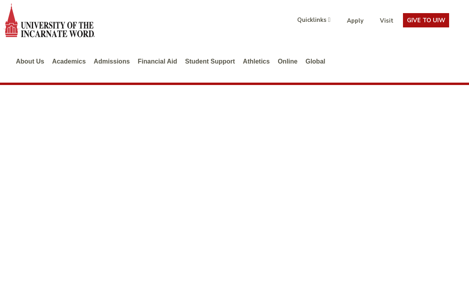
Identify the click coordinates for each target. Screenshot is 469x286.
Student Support (210, 61)
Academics (69, 61)
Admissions (112, 61)
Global (315, 61)
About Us (30, 61)
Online (288, 61)
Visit (386, 21)
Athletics (256, 61)
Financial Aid (157, 61)
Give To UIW (426, 20)
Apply (355, 21)
